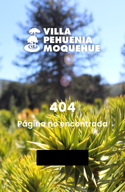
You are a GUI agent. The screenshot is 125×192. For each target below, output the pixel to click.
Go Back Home (62, 158)
